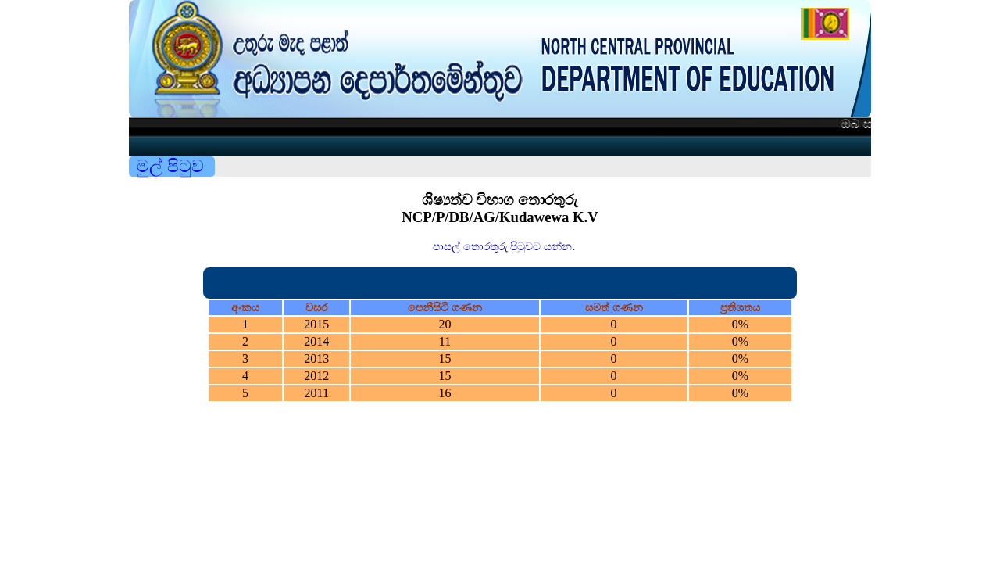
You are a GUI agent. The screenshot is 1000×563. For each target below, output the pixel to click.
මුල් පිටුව (170, 166)
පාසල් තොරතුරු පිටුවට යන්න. (504, 246)
